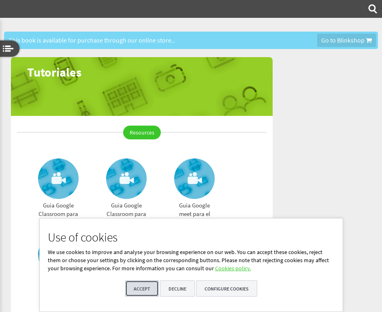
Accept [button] (142, 289)
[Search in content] (372, 9)
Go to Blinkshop (346, 40)
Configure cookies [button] (227, 289)
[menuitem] (372, 9)
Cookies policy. (233, 268)
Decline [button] (177, 289)
